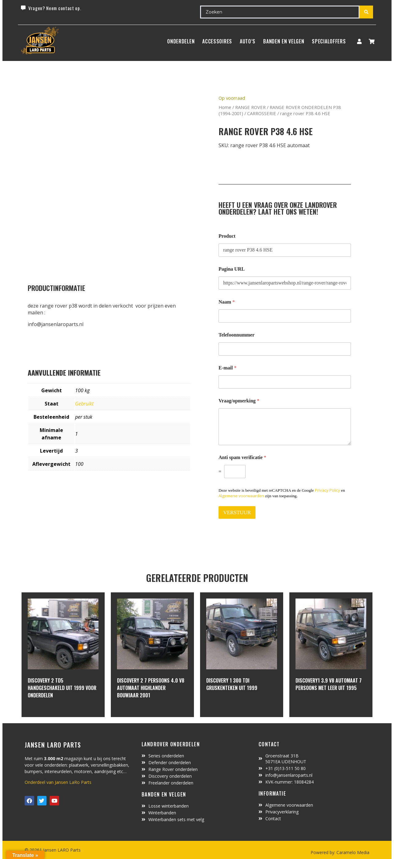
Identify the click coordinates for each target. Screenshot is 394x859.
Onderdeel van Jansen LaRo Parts (58, 782)
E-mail (227, 367)
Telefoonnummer (237, 334)
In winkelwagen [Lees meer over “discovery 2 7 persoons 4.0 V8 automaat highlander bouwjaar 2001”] (140, 711)
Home (225, 107)
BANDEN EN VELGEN (283, 41)
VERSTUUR (237, 512)
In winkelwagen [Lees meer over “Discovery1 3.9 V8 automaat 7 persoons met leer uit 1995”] (318, 704)
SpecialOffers (329, 41)
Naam (227, 301)
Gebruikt (84, 403)
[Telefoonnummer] (285, 349)
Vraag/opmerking (239, 400)
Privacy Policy (327, 490)
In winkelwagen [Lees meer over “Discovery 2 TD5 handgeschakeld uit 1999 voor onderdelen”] (51, 711)
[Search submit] (366, 12)
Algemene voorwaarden (241, 495)
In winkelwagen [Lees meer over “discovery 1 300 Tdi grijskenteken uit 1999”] (229, 704)
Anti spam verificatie (242, 457)
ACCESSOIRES (217, 41)
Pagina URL (232, 269)
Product (227, 236)
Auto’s (247, 41)
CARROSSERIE (261, 113)
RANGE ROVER (250, 107)
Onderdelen (181, 41)
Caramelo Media (352, 852)
